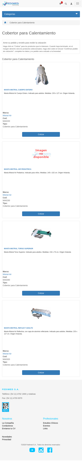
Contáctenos (7, 426)
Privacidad (6, 439)
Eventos (46, 426)
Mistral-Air (7, 115)
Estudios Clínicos (50, 423)
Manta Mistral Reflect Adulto (18, 328)
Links (45, 428)
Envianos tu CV (8, 428)
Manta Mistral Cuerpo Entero (18, 90)
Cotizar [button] (41, 134)
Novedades (7, 437)
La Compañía (8, 423)
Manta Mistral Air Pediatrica (17, 169)
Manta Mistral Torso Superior (18, 249)
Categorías (41, 14)
